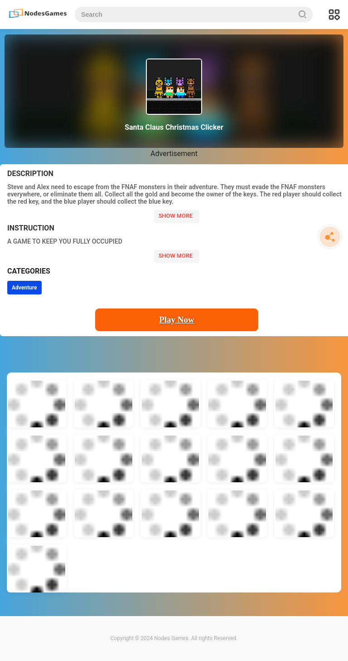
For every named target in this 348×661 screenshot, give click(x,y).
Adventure (24, 287)
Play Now (176, 319)
